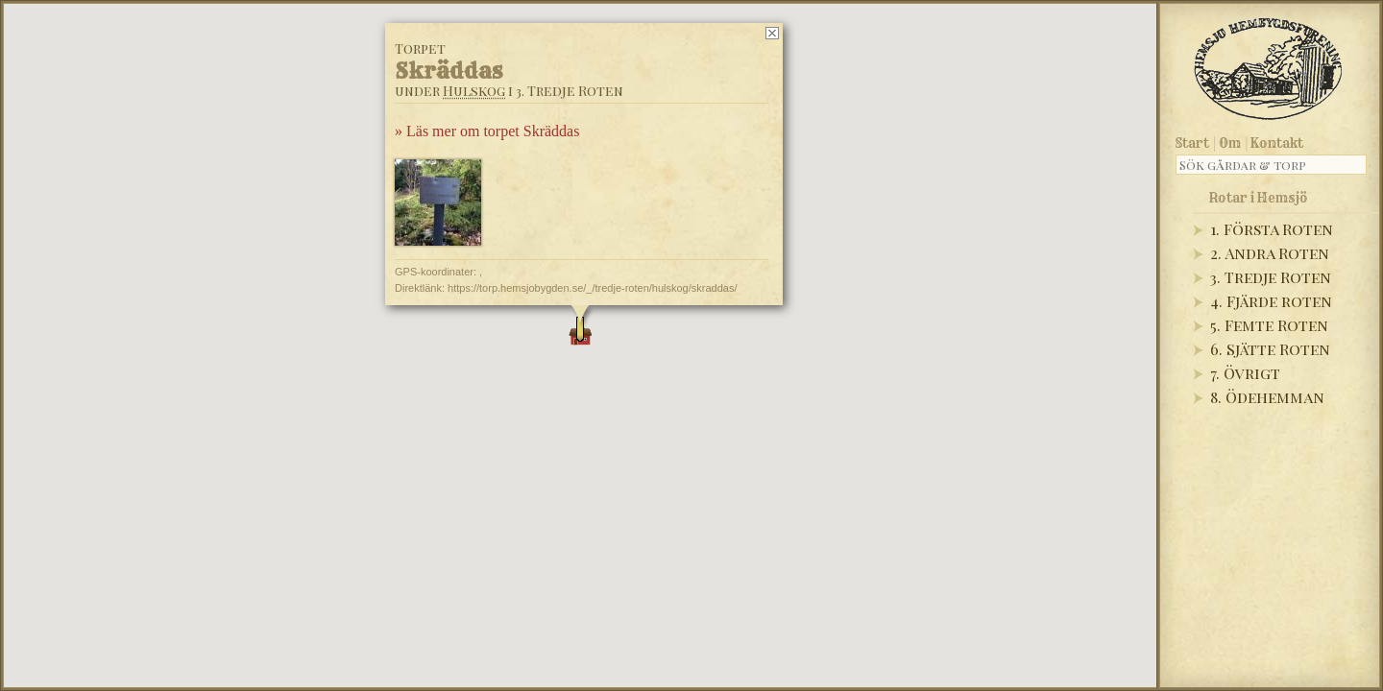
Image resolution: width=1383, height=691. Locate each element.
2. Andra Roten (1269, 253)
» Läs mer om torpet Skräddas (487, 131)
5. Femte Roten (1269, 325)
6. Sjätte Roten (1270, 349)
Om (1230, 143)
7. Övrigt (1245, 373)
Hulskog (474, 91)
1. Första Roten (1271, 229)
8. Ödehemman (1267, 397)
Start (1192, 143)
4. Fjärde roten (1271, 301)
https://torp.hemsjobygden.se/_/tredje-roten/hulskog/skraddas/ (592, 288)
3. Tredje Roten (1270, 277)
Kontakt (1276, 143)
